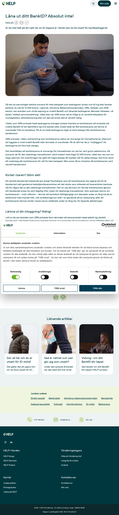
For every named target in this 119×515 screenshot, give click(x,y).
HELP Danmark (10, 460)
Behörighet (54, 398)
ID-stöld (90, 404)
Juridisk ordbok (39, 393)
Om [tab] (98, 233)
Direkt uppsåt (38, 398)
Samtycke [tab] (20, 233)
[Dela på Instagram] (5, 442)
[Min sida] (86, 420)
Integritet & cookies (69, 460)
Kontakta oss (67, 482)
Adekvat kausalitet (40, 404)
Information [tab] (59, 233)
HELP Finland (9, 465)
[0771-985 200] (35, 420)
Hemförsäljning (74, 404)
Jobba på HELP (10, 491)
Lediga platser (9, 482)
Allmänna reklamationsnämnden (80, 398)
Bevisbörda (107, 398)
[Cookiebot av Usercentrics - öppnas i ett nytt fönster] (103, 225)
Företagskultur (9, 487)
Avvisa (21, 288)
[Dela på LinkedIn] (11, 442)
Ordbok (64, 465)
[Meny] (115, 3)
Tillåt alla (97, 288)
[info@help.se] (61, 420)
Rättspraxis (104, 404)
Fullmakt (58, 404)
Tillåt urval (59, 288)
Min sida (104, 3)
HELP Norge (8, 456)
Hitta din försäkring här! (71, 456)
